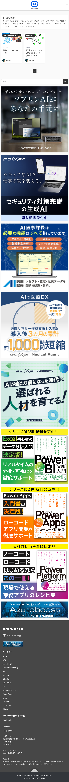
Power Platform (8, 694)
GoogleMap (7, 742)
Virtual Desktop (8, 705)
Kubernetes (7, 683)
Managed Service (9, 690)
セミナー (6, 698)
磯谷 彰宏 (9, 60)
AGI (4, 671)
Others (5, 709)
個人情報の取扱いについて (13, 753)
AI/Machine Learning (10, 35)
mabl (4, 686)
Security (6, 702)
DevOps (6, 675)
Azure (5, 656)
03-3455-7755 (8, 744)
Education (6, 679)
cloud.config (7, 720)
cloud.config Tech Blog (37, 778)
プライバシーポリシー (11, 750)
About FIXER (30, 35)
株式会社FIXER (8, 731)
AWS (4, 660)
